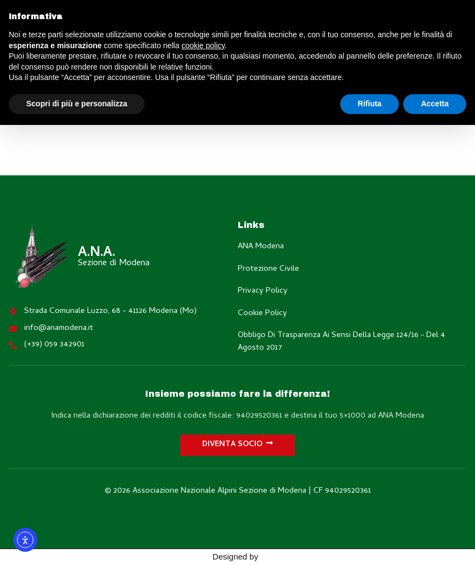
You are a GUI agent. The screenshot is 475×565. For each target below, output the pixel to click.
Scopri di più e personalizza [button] (76, 103)
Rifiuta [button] (370, 103)
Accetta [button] (435, 103)
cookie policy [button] (203, 45)
